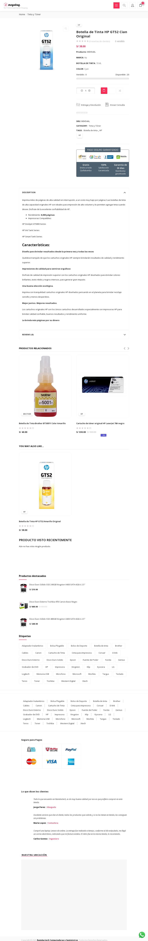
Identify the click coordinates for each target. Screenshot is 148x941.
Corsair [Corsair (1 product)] (102, 652)
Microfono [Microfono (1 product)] (61, 674)
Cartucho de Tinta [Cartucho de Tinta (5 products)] (56, 652)
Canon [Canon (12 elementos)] (39, 705)
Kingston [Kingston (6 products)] (76, 667)
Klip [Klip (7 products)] (88, 667)
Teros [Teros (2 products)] (24, 681)
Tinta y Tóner (34, 14)
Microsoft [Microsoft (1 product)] (77, 674)
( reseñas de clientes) (99, 41)
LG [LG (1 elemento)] (110, 714)
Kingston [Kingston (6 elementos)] (75, 714)
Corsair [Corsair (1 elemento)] (100, 705)
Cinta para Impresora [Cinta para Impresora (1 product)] (82, 652)
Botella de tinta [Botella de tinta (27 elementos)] (100, 701)
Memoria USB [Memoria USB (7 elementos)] (43, 719)
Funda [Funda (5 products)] (108, 659)
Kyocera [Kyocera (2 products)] (101, 667)
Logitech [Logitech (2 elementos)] (27, 719)
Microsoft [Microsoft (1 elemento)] (76, 719)
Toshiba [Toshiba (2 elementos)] (50, 723)
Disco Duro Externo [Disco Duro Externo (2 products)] (31, 659)
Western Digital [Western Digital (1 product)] (68, 681)
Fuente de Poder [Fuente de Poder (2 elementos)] (89, 710)
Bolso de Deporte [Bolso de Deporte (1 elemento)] (79, 701)
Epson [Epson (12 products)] (73, 659)
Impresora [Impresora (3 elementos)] (59, 714)
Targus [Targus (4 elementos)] (103, 719)
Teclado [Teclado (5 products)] (119, 674)
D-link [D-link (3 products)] (115, 652)
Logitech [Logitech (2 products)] (26, 674)
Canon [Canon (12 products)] (38, 652)
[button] (140, 5)
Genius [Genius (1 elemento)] (119, 710)
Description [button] (74, 192)
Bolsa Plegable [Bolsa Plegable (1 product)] (57, 645)
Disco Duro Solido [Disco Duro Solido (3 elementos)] (55, 710)
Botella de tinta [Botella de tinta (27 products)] (101, 645)
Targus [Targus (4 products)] (106, 674)
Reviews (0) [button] (74, 334)
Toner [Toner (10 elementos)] (37, 723)
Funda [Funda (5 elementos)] (106, 710)
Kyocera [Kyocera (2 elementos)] (98, 714)
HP (79, 25)
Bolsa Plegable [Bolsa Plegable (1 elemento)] (57, 701)
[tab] (74, 192)
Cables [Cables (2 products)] (25, 652)
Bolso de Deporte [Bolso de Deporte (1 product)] (79, 645)
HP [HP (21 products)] (46, 667)
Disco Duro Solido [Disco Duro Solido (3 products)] (55, 659)
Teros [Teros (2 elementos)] (25, 723)
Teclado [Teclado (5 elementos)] (116, 719)
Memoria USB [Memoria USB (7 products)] (43, 674)
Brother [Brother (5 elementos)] (116, 701)
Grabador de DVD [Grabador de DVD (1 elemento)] (31, 714)
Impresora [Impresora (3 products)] (60, 667)
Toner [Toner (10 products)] (37, 681)
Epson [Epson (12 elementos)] (73, 710)
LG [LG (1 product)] (113, 667)
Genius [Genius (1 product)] (121, 659)
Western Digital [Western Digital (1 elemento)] (67, 723)
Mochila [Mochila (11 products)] (92, 674)
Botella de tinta (91, 130)
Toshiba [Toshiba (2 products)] (50, 681)
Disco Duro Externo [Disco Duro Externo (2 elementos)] (32, 710)
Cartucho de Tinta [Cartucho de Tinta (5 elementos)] (56, 705)
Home (22, 14)
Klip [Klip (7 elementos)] (86, 714)
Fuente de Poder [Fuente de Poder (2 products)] (90, 659)
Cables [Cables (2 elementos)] (26, 705)
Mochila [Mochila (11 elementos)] (90, 719)
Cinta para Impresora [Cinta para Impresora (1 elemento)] (81, 705)
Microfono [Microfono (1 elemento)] (60, 719)
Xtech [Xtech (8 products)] (85, 681)
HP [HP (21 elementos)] (47, 714)
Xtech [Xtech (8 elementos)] (83, 723)
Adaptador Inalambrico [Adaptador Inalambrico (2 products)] (32, 645)
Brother (27, 414)
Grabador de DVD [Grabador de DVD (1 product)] (30, 667)
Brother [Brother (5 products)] (118, 645)
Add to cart (104, 90)
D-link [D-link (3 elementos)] (112, 705)
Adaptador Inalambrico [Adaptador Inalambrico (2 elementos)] (33, 701)
